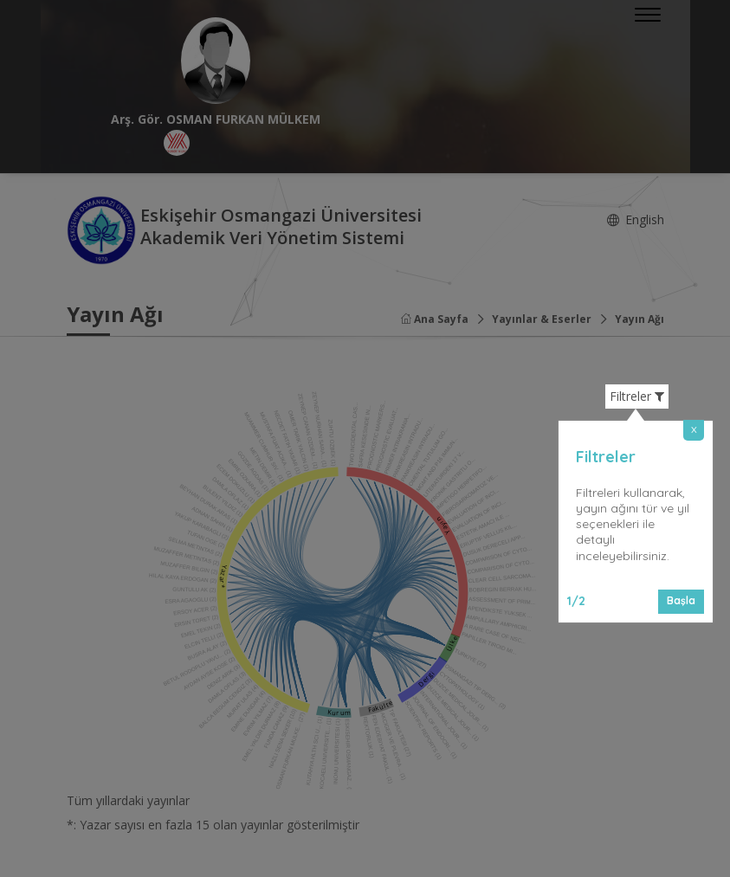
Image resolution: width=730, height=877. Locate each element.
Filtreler (637, 396)
